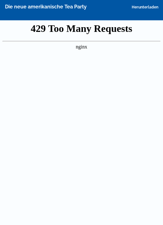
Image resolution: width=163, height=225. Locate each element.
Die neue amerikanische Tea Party (46, 7)
